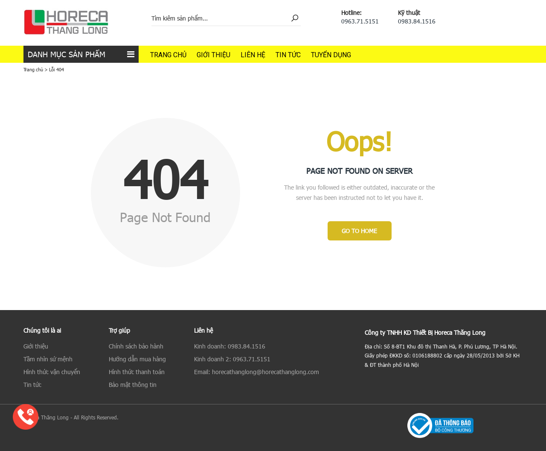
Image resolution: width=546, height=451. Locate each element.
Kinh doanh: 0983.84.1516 (229, 346)
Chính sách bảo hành (136, 346)
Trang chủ (168, 55)
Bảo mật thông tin (133, 385)
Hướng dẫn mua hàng (137, 359)
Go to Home (359, 231)
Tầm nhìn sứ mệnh (48, 359)
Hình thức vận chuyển (51, 372)
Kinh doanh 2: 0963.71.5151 (232, 359)
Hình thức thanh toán (137, 372)
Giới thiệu (213, 55)
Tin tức (288, 55)
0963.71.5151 (360, 21)
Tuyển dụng (331, 55)
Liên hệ (253, 55)
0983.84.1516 (417, 21)
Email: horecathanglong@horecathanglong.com (256, 372)
